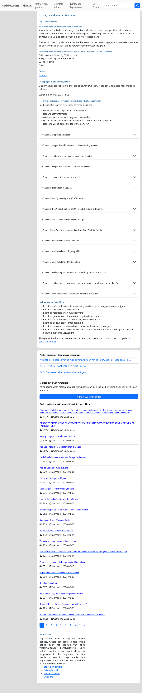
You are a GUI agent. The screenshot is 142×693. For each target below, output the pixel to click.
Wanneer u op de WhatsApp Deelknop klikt (61, 262)
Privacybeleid (51, 670)
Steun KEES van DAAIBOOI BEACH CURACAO (63, 366)
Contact (97, 6)
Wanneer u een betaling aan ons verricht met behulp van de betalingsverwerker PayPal (80, 283)
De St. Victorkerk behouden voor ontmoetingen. (63, 372)
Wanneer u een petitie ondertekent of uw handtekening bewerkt (70, 145)
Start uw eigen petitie (89, 396)
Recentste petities (58, 5)
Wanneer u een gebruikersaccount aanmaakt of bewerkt (66, 166)
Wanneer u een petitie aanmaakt (56, 135)
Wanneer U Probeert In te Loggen (57, 188)
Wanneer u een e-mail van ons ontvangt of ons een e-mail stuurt (70, 293)
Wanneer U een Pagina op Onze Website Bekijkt (63, 219)
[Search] (118, 5)
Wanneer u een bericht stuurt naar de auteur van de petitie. (67, 156)
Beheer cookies (52, 673)
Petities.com (10, 5)
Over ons (48, 676)
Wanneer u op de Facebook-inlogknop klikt (61, 251)
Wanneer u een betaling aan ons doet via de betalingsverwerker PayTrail (74, 272)
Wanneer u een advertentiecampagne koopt (61, 177)
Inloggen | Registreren (76, 5)
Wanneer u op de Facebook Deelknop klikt (60, 240)
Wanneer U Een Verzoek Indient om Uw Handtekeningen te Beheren (72, 209)
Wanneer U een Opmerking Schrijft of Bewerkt (63, 198)
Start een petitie (41, 5)
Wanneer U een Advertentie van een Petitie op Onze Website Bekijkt (72, 230)
